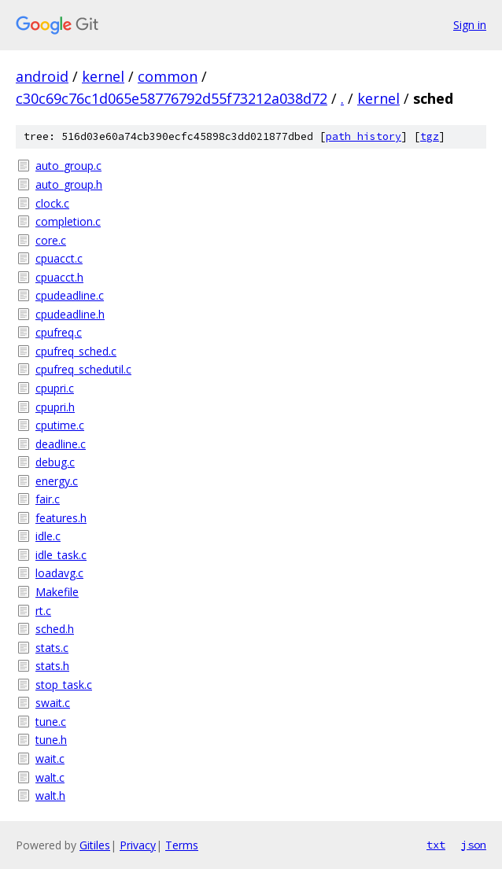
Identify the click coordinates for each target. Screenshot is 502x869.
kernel (103, 76)
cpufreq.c (58, 332)
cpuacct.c (59, 258)
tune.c (50, 721)
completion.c (68, 221)
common (167, 76)
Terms (181, 845)
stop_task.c (63, 684)
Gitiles (94, 845)
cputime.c (59, 425)
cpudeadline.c (69, 295)
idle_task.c (61, 554)
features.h (61, 517)
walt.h (50, 795)
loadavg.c (59, 572)
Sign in (469, 24)
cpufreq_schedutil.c (83, 369)
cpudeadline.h (70, 314)
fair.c (47, 499)
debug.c (55, 462)
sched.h (54, 628)
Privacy (138, 845)
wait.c (50, 758)
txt (435, 845)
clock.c (52, 203)
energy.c (56, 480)
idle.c (48, 535)
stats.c (51, 647)
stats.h (52, 665)
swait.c (52, 702)
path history (363, 136)
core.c (50, 240)
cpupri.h (55, 407)
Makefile (57, 591)
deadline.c (60, 443)
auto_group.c (68, 165)
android (42, 76)
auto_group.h (68, 184)
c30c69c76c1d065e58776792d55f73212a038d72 (171, 98)
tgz (429, 136)
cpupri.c (54, 388)
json (473, 845)
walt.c (50, 777)
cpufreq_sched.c (75, 351)
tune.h (51, 739)
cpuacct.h (59, 277)
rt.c (43, 610)
